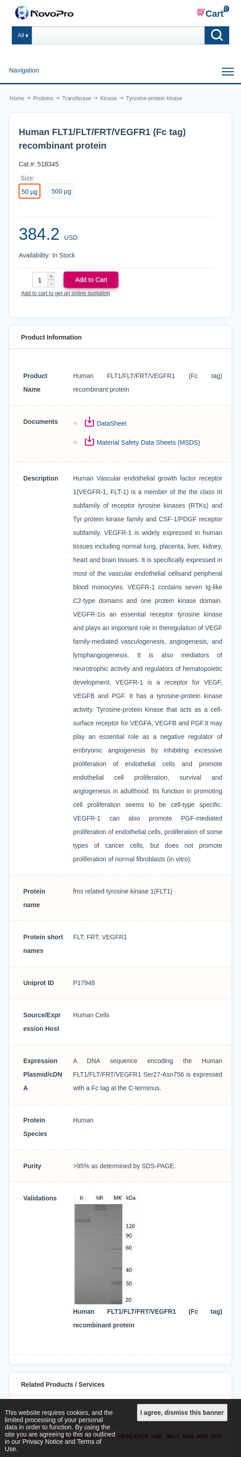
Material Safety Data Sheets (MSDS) (148, 442)
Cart (210, 13)
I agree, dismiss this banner (182, 1412)
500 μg (61, 191)
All (21, 35)
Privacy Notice (42, 1441)
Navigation (24, 70)
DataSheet (112, 423)
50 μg (29, 191)
